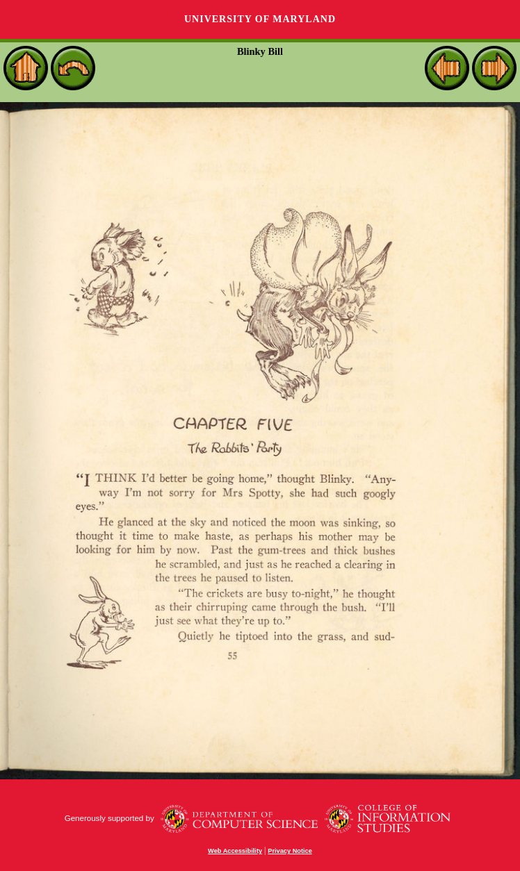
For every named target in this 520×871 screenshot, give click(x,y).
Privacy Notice (290, 850)
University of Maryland (260, 19)
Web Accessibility (235, 850)
